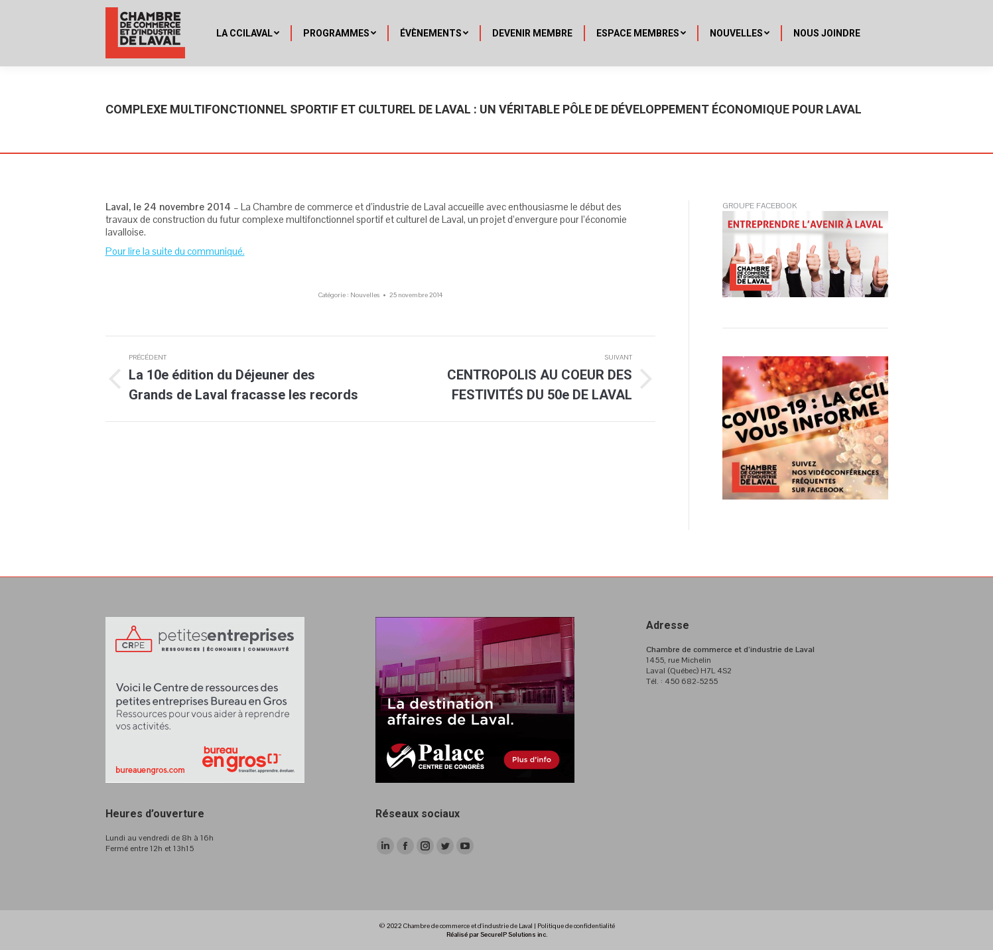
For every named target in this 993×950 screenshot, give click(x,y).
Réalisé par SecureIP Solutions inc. (496, 934)
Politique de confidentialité (576, 925)
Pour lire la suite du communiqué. (175, 251)
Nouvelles (364, 295)
